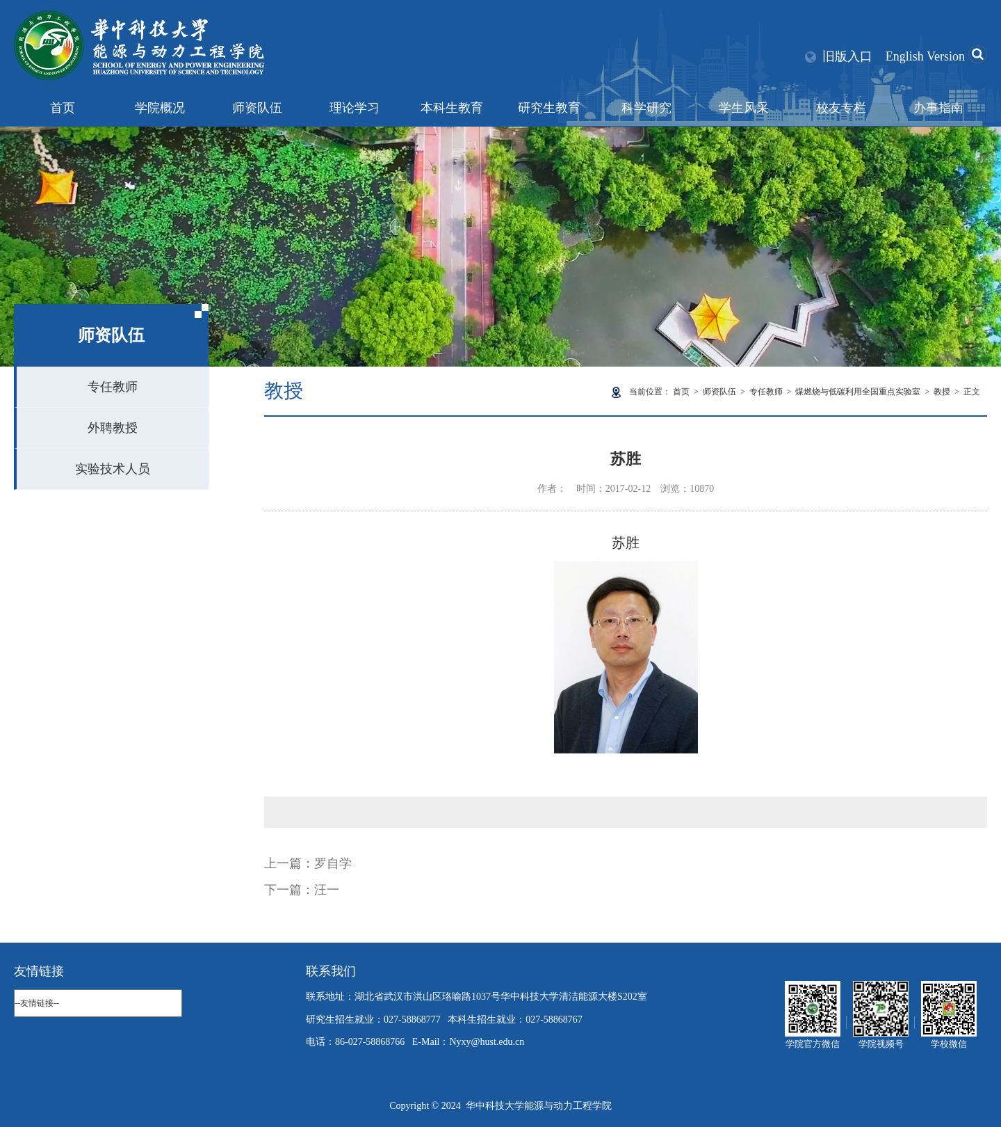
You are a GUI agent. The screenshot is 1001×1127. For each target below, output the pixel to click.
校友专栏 (841, 108)
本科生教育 (452, 108)
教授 (942, 392)
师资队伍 (257, 108)
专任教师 (113, 387)
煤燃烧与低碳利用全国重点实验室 (857, 392)
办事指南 (938, 108)
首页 (62, 108)
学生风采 (744, 108)
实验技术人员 (112, 469)
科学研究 (646, 108)
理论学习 (354, 108)
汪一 (326, 890)
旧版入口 (847, 56)
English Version (925, 56)
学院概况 (160, 108)
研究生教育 (549, 108)
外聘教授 (113, 428)
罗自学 (333, 863)
